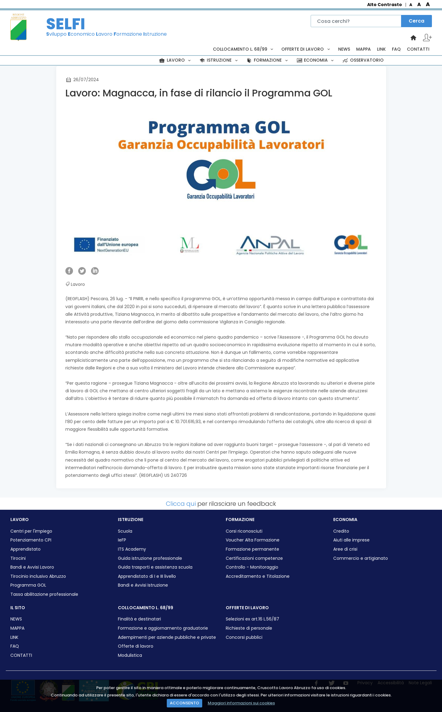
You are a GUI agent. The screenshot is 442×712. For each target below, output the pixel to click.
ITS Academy (132, 549)
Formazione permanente (252, 549)
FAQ (396, 49)
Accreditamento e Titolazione (258, 576)
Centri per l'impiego (31, 531)
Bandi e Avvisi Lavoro (32, 567)
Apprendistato (25, 549)
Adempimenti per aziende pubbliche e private (167, 637)
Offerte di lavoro (135, 646)
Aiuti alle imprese (351, 540)
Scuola (125, 531)
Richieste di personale (249, 628)
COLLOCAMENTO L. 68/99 (244, 49)
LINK (381, 49)
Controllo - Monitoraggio (252, 567)
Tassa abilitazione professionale (44, 594)
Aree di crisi (345, 549)
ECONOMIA (316, 60)
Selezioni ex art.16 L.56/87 (252, 619)
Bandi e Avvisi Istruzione (143, 585)
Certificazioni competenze (254, 558)
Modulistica (130, 655)
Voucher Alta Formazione (252, 540)
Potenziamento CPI (30, 540)
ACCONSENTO (184, 703)
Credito (341, 531)
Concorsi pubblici (244, 637)
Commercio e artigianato (360, 558)
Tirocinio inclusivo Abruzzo (38, 576)
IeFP (122, 540)
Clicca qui (181, 503)
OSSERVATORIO (362, 60)
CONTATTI (418, 49)
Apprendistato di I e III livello (147, 576)
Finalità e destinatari (139, 619)
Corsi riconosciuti (244, 531)
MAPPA (363, 49)
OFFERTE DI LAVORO (306, 49)
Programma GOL (28, 585)
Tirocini (18, 558)
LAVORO (176, 60)
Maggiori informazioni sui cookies (241, 703)
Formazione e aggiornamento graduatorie (163, 628)
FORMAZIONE (268, 60)
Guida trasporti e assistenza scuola (155, 567)
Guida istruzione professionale (150, 558)
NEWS (344, 49)
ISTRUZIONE (219, 60)
